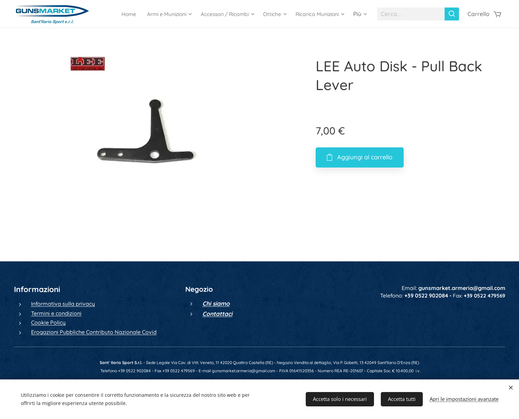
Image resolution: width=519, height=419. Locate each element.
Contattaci (217, 313)
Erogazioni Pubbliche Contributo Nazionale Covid (94, 332)
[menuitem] (115, 14)
